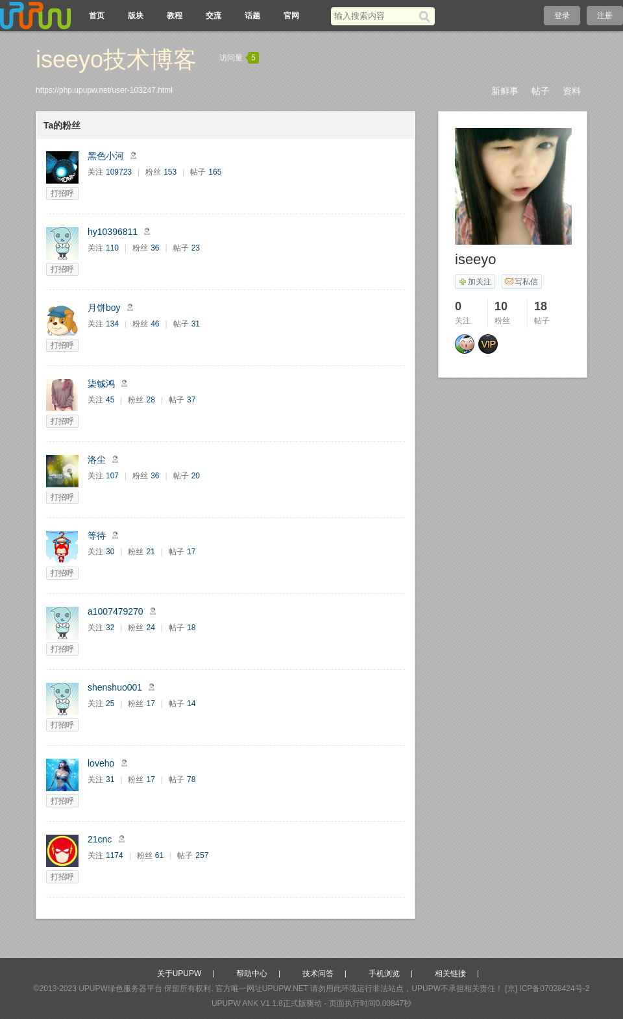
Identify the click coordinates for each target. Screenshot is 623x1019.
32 (110, 627)
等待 (97, 535)
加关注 (474, 281)
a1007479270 (115, 611)
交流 (213, 15)
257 (201, 855)
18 (191, 627)
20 (195, 475)
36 (155, 247)
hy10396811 (113, 232)
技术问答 (318, 973)
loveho (101, 763)
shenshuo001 (115, 687)
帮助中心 (251, 973)
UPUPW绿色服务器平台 (120, 988)
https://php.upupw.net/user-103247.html (104, 90)
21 (150, 551)
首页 (96, 15)
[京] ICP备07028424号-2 (547, 988)
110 (112, 247)
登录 (562, 15)
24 (150, 627)
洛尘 (97, 459)
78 (191, 779)
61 (159, 855)
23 (195, 247)
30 (110, 551)
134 (112, 323)
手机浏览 (384, 973)
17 (191, 551)
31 (195, 323)
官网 (291, 15)
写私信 (521, 281)
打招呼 (62, 193)
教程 (174, 15)
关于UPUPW (179, 973)
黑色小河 (106, 156)
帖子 (540, 91)
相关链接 (450, 973)
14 (191, 703)
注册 (605, 15)
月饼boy (104, 307)
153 (170, 172)
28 (150, 399)
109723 (119, 172)
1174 (114, 855)
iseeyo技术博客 (116, 59)
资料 (572, 91)
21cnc (100, 839)
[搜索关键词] (374, 16)
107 (112, 475)
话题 (252, 15)
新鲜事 (505, 91)
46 (155, 323)
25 (110, 703)
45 (110, 399)
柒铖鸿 (101, 383)
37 (191, 399)
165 (214, 172)
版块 (135, 15)
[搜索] (427, 16)
